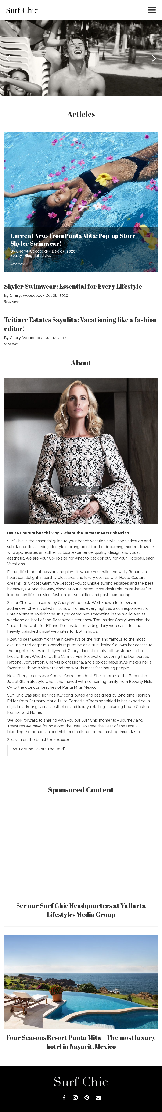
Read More (17, 264)
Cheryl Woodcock (32, 251)
